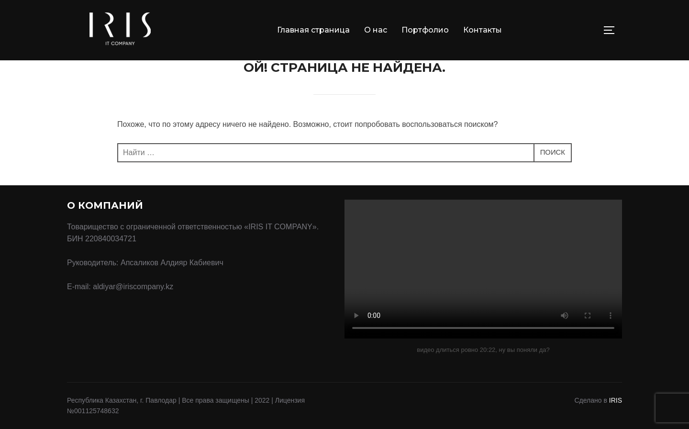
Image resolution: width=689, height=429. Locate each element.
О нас (375, 29)
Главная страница (313, 29)
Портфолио (425, 29)
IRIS (615, 400)
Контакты (482, 29)
